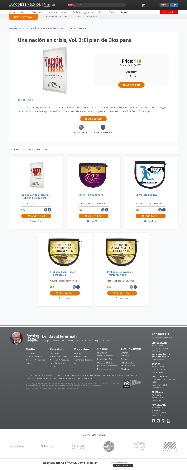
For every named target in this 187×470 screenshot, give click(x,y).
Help (79, 16)
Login (174, 4)
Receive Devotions (122, 465)
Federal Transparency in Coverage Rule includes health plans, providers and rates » (52, 388)
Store (22, 28)
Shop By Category (23, 17)
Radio (30, 349)
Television (58, 349)
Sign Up (164, 4)
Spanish (32, 28)
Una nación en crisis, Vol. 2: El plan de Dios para (63, 28)
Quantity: (131, 71)
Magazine (81, 349)
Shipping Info (92, 16)
